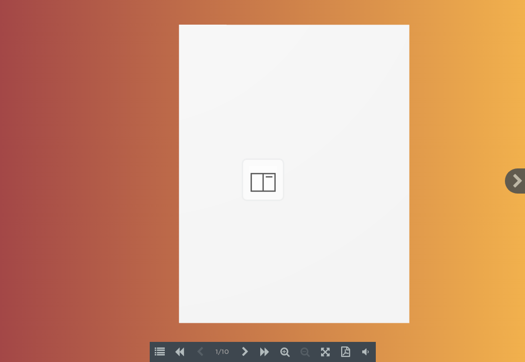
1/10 (222, 352)
